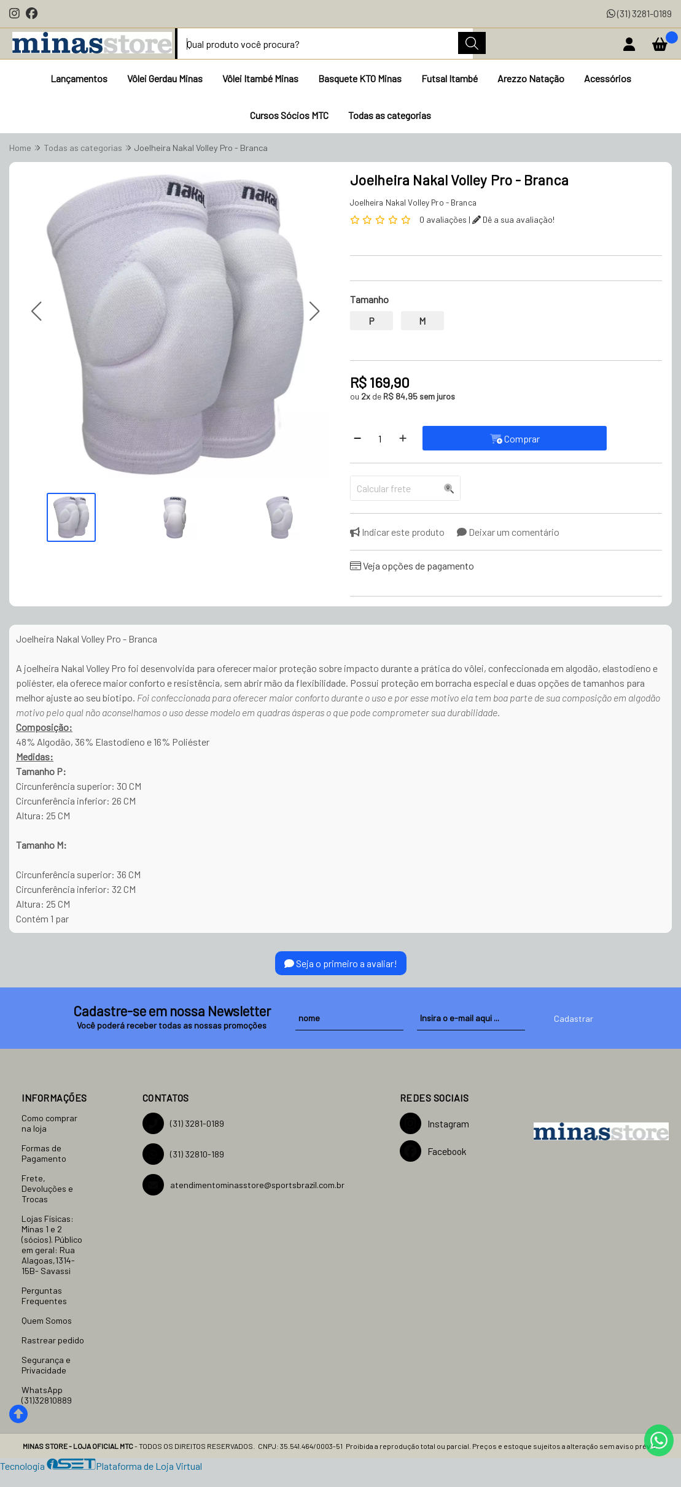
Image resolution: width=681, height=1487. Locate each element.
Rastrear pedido (52, 1340)
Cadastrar (573, 1018)
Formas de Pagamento (43, 1153)
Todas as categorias (389, 115)
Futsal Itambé (449, 78)
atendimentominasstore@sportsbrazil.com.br (243, 1184)
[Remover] (357, 438)
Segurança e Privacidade (46, 1364)
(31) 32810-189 (183, 1154)
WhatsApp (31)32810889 (46, 1395)
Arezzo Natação (530, 78)
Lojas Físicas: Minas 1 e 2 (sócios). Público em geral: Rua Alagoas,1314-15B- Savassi (51, 1244)
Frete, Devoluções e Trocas (47, 1188)
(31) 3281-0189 (639, 13)
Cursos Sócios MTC (289, 115)
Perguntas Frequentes (44, 1295)
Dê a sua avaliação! (513, 219)
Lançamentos (78, 78)
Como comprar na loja (49, 1123)
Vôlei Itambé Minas (260, 78)
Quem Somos (46, 1320)
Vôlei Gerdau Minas (165, 78)
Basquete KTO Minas (360, 78)
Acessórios (607, 78)
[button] (36, 311)
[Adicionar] (402, 438)
